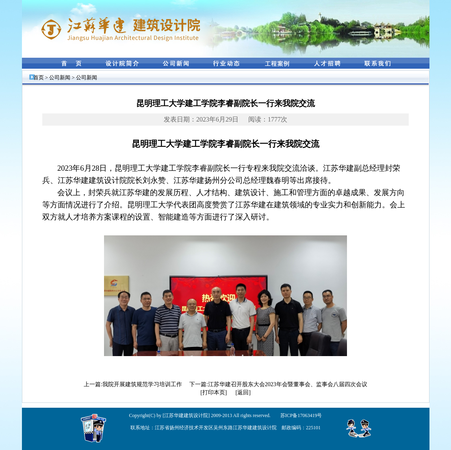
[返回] (243, 392)
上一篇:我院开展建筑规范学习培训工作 (133, 384)
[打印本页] (213, 392)
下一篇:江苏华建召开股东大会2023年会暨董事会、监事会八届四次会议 (278, 384)
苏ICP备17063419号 (301, 415)
